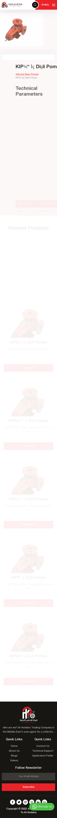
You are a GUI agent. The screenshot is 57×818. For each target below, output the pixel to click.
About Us (14, 751)
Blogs (14, 756)
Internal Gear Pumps (32, 74)
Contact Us (42, 746)
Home (14, 746)
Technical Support (42, 751)
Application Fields (42, 756)
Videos (14, 761)
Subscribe (29, 787)
